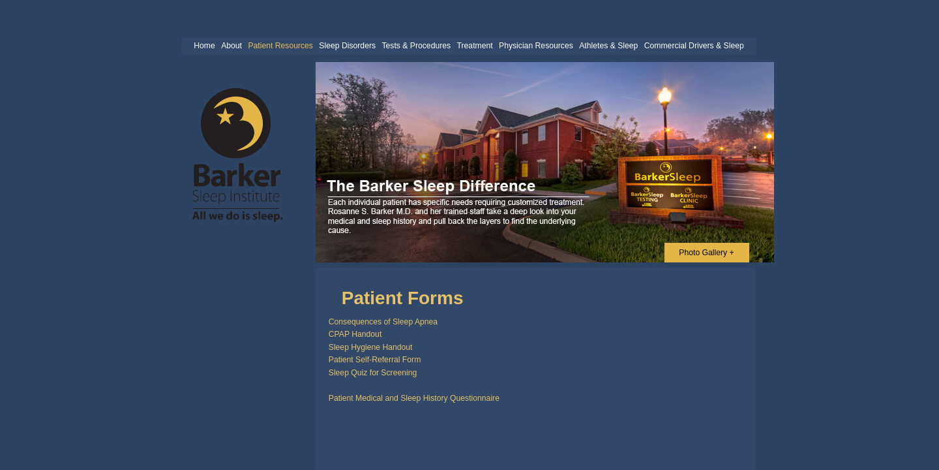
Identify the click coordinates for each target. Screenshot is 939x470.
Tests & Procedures (416, 45)
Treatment (475, 45)
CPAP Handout (355, 334)
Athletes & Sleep (608, 45)
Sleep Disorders (347, 45)
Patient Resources (280, 45)
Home (204, 45)
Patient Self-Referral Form (375, 359)
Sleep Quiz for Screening (373, 372)
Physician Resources (536, 45)
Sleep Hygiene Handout (371, 347)
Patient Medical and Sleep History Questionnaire (414, 398)
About (231, 45)
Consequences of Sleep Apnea (383, 321)
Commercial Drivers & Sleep (694, 45)
